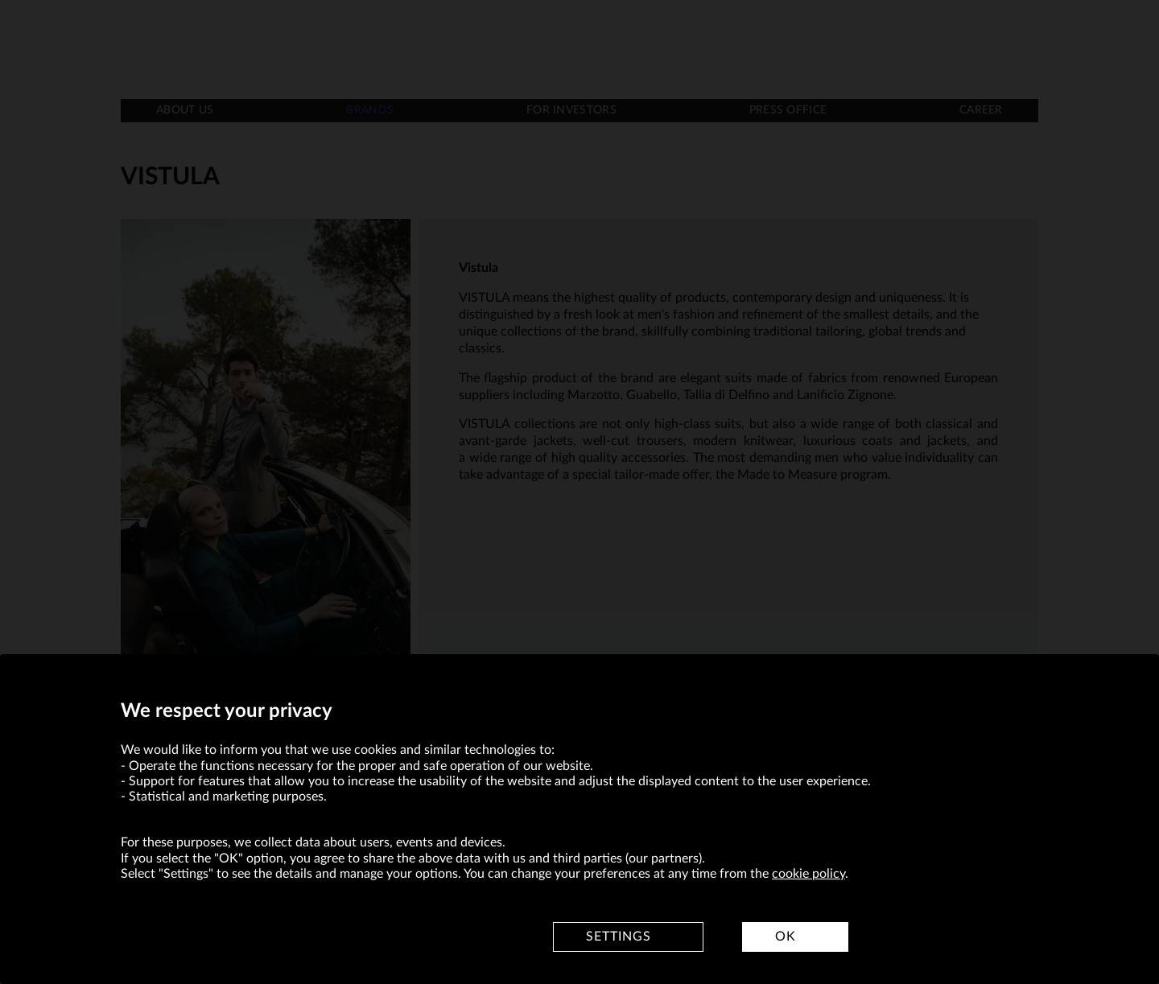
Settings (618, 936)
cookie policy (808, 873)
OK (785, 936)
